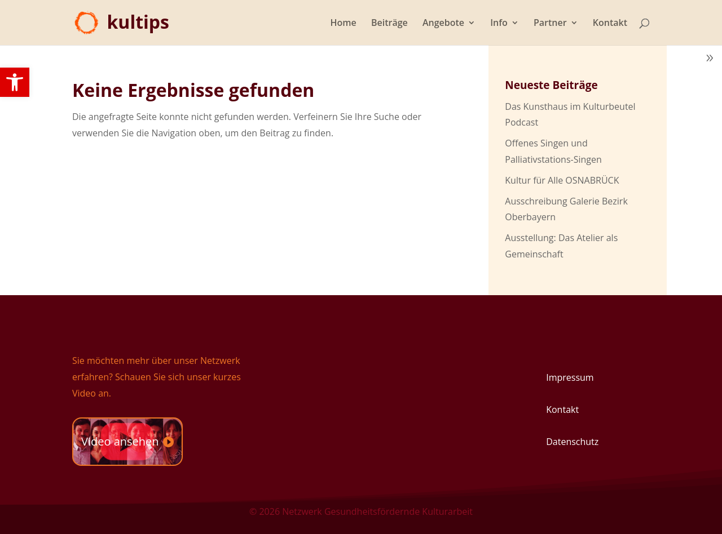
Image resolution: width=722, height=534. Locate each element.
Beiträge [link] (389, 24)
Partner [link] (550, 24)
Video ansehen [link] (120, 441)
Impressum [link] (569, 377)
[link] (14, 82)
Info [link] (499, 24)
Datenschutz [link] (572, 441)
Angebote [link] (443, 24)
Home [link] (343, 24)
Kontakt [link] (610, 24)
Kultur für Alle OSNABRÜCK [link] (562, 180)
